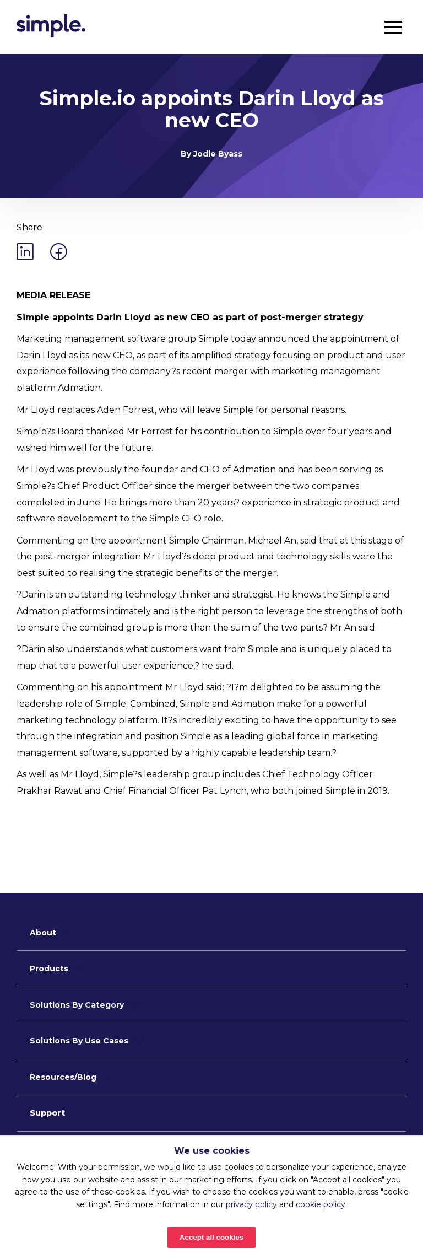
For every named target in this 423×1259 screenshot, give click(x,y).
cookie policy (320, 1204)
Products (49, 968)
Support (47, 1113)
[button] (393, 27)
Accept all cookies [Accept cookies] (211, 1237)
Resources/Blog (63, 1077)
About (43, 933)
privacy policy (251, 1204)
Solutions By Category (77, 1005)
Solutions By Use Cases (79, 1041)
